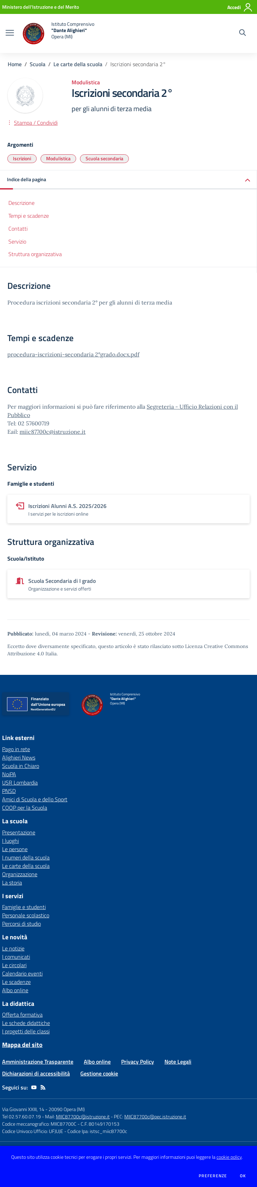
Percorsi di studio (21, 923)
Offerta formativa (22, 1014)
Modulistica (58, 158)
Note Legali (177, 1061)
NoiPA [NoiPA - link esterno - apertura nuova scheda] (9, 774)
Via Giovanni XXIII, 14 (23, 1109)
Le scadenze (16, 982)
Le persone (15, 849)
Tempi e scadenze (28, 215)
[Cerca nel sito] (242, 33)
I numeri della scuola (26, 857)
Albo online (15, 990)
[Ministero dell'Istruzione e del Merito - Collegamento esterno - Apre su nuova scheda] (40, 6)
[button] (128, 180)
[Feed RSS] (43, 1087)
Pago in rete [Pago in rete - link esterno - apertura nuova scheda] (16, 749)
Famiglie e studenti (24, 907)
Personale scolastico (25, 915)
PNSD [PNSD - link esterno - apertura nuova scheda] (9, 791)
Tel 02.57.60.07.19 (21, 1116)
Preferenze (213, 1176)
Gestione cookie (99, 1073)
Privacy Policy (137, 1061)
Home (15, 64)
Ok (243, 1176)
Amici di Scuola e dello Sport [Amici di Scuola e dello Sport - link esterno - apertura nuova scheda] (34, 799)
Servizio (17, 241)
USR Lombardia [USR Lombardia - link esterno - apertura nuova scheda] (20, 782)
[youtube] (34, 1087)
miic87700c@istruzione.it (53, 431)
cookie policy (229, 1157)
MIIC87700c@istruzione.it (83, 1116)
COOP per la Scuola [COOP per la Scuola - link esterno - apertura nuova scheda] (24, 807)
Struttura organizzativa (35, 254)
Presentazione (18, 832)
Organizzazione (19, 874)
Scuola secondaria (104, 158)
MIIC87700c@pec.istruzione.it (155, 1116)
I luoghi (10, 841)
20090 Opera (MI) (67, 1109)
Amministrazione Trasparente (37, 1061)
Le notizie (13, 948)
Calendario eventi (22, 973)
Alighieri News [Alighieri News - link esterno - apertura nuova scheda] (18, 757)
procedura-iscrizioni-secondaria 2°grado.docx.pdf (73, 354)
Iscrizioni (22, 158)
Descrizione (21, 203)
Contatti (18, 228)
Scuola (37, 64)
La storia (12, 882)
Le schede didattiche (26, 1023)
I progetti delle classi (26, 1031)
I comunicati (16, 957)
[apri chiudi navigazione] (10, 33)
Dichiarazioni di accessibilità (36, 1073)
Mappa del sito (22, 1044)
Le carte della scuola (77, 64)
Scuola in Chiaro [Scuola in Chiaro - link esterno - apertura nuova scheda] (20, 766)
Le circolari (14, 965)
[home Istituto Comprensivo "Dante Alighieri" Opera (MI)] (57, 33)
